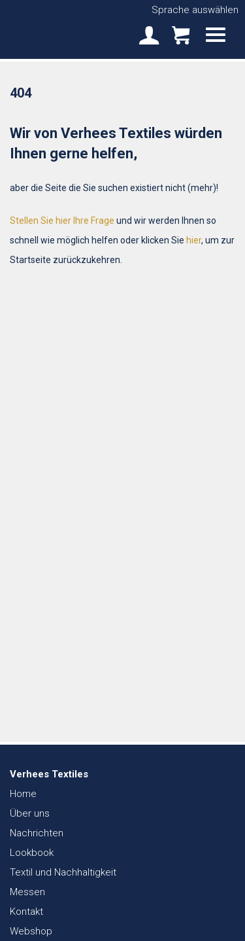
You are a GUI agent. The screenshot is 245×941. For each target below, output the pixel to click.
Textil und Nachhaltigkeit (63, 872)
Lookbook (32, 853)
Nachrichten (36, 833)
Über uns (30, 813)
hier (193, 240)
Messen (27, 892)
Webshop (31, 931)
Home (23, 794)
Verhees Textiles (55, 29)
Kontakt (26, 911)
